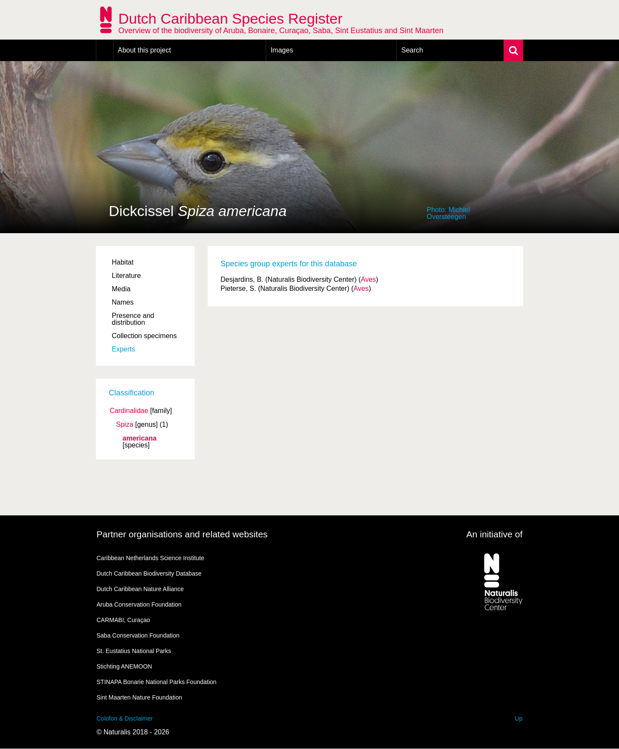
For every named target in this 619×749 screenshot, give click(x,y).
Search (412, 50)
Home (104, 50)
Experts (123, 349)
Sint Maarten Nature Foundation (139, 697)
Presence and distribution (133, 319)
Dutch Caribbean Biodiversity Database (149, 573)
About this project (144, 50)
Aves (368, 279)
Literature (126, 275)
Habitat (123, 262)
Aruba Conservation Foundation (139, 604)
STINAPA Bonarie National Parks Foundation (157, 681)
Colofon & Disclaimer (125, 718)
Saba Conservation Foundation (138, 635)
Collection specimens (144, 335)
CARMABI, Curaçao (123, 619)
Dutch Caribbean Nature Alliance (140, 589)
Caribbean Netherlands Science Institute (151, 558)
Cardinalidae (129, 410)
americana (139, 438)
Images (281, 50)
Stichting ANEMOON (124, 666)
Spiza (124, 424)
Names (123, 302)
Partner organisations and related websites (182, 534)
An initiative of (494, 534)
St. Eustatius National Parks (134, 650)
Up (519, 718)
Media (121, 289)
